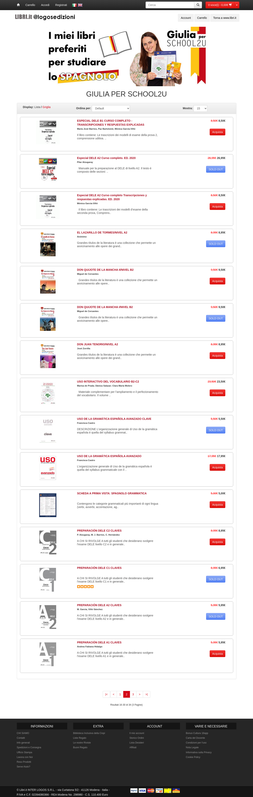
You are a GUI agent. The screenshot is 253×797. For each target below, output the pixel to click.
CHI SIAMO (23, 733)
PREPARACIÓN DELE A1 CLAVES (99, 642)
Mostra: (188, 108)
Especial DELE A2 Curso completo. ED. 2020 (106, 158)
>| (146, 694)
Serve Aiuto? (23, 766)
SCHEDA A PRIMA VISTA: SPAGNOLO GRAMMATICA (112, 493)
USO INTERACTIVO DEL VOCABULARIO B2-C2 (108, 381)
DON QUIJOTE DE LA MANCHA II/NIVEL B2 (105, 269)
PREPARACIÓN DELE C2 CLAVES (99, 530)
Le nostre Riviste (82, 742)
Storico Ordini (137, 738)
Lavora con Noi (25, 757)
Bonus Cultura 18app (197, 733)
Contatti (21, 738)
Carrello (30, 5)
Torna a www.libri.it (224, 17)
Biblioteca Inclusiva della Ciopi (89, 733)
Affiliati (133, 747)
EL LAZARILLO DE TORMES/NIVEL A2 (102, 232)
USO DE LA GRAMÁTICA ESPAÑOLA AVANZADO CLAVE (114, 418)
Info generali (23, 742)
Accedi (45, 5)
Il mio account (137, 733)
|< (106, 694)
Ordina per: (83, 108)
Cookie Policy (193, 757)
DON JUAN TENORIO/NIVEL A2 (97, 344)
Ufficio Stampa (24, 752)
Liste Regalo (79, 738)
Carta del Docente (195, 738)
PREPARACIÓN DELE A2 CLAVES (99, 605)
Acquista (217, 132)
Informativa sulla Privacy (199, 752)
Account (186, 17)
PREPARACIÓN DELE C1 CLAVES (99, 567)
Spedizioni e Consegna (29, 747)
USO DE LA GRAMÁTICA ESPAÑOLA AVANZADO (109, 456)
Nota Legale (192, 747)
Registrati (61, 5)
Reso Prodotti (24, 762)
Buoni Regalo (80, 747)
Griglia (46, 107)
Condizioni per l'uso (196, 742)
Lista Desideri (137, 742)
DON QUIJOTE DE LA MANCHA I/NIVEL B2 (105, 307)
